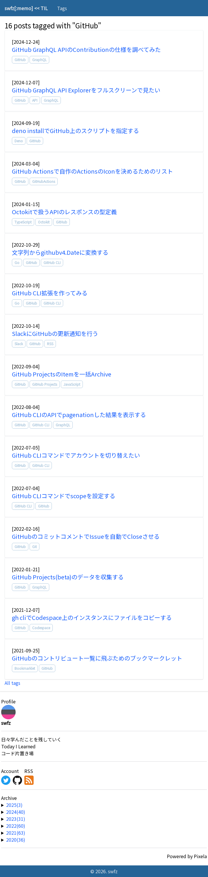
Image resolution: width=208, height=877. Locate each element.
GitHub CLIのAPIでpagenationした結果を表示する (79, 414)
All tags (12, 682)
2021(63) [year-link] (15, 832)
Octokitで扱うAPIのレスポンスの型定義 (64, 212)
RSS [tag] (50, 343)
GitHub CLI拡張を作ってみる (49, 293)
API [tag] (34, 100)
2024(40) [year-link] (15, 811)
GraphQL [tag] (39, 59)
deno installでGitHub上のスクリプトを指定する (75, 130)
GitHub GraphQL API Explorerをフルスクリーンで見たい (86, 90)
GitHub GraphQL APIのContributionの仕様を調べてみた (86, 49)
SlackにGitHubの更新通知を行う (55, 333)
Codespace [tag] (41, 627)
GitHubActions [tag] (43, 181)
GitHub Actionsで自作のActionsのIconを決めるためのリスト (92, 171)
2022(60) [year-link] (15, 825)
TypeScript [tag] (23, 221)
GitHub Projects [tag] (44, 384)
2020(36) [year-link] (15, 839)
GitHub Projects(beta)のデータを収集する (68, 577)
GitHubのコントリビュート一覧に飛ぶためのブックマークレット (97, 658)
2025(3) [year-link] (14, 804)
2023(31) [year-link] (15, 818)
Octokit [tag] (44, 221)
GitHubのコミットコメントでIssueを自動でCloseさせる (86, 536)
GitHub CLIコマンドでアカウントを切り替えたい (76, 455)
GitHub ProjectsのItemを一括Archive (61, 374)
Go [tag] (16, 262)
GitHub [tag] (20, 59)
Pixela (200, 856)
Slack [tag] (18, 343)
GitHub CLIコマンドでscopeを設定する (63, 496)
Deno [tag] (18, 140)
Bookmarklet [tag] (24, 668)
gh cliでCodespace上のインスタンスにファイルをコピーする (92, 617)
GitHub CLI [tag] (52, 262)
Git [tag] (34, 546)
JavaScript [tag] (71, 384)
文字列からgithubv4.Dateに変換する (60, 252)
